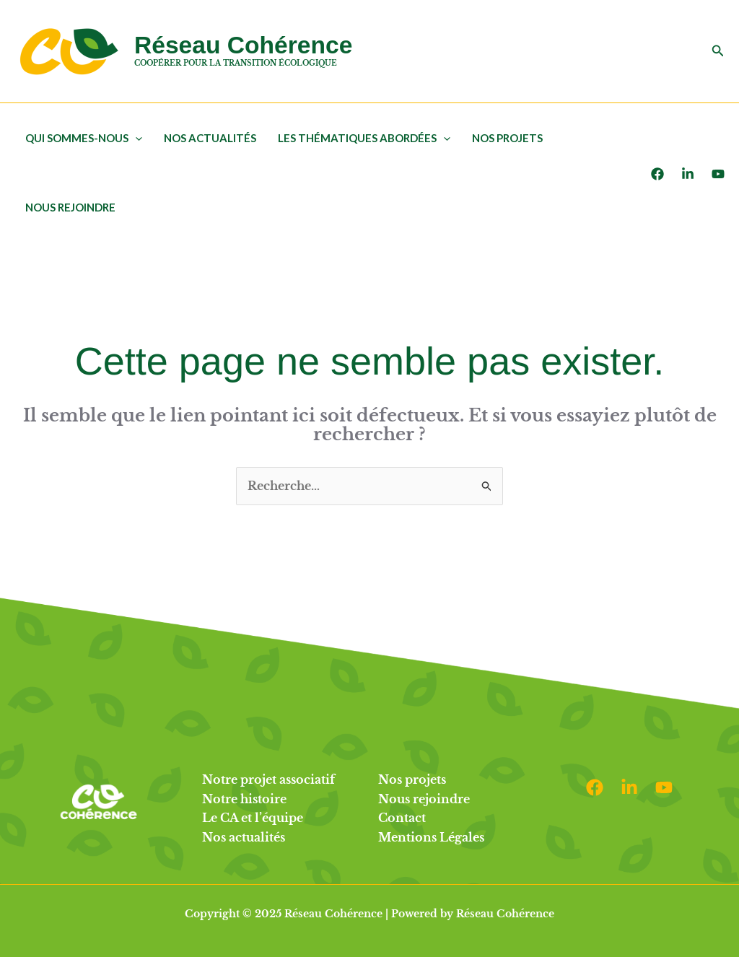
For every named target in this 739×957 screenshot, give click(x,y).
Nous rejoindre (70, 207)
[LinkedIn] (687, 173)
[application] (135, 137)
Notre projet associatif (268, 779)
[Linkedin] (629, 787)
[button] (718, 51)
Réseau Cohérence (243, 45)
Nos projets (507, 137)
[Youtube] (718, 173)
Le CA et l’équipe (252, 817)
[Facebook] (657, 173)
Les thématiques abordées (364, 137)
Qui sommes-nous (83, 137)
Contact (402, 817)
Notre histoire (244, 799)
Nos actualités (210, 137)
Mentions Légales (431, 837)
